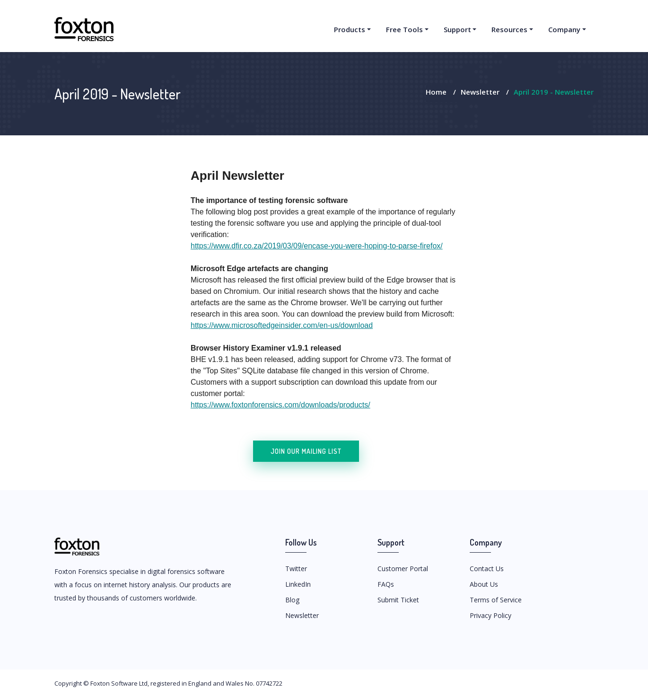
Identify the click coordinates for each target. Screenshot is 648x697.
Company (564, 29)
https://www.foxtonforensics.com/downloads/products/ (280, 405)
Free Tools (404, 29)
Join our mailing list (306, 451)
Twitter (296, 568)
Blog (292, 599)
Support (457, 29)
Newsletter (480, 92)
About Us (484, 584)
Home (436, 92)
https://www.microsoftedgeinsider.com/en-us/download (282, 325)
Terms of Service (496, 599)
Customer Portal (402, 568)
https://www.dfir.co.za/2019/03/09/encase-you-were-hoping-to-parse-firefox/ (317, 246)
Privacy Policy (490, 615)
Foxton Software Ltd (119, 683)
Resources (509, 29)
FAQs (385, 584)
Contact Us (487, 568)
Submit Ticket (398, 599)
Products (349, 29)
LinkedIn (298, 584)
